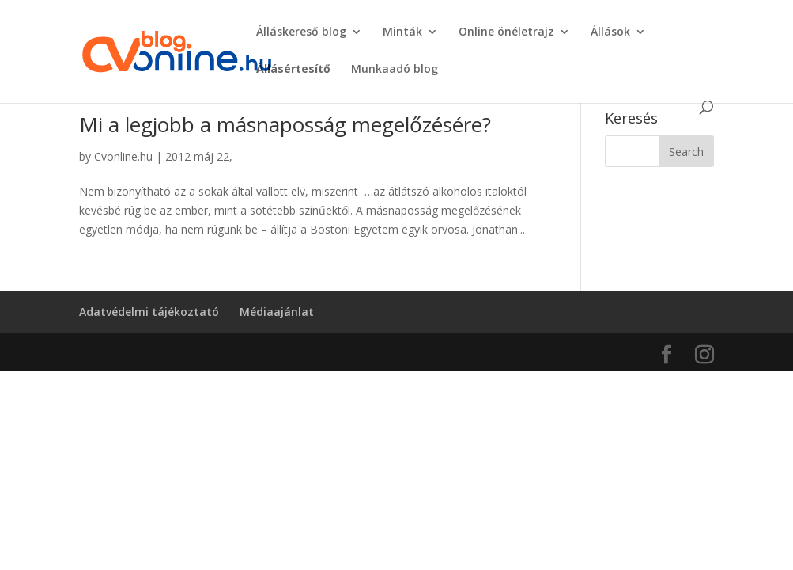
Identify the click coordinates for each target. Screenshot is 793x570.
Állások (610, 32)
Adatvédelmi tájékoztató (149, 311)
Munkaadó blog (394, 69)
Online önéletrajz (506, 32)
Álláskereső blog (301, 32)
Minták (402, 32)
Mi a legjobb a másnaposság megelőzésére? (285, 124)
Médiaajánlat (277, 311)
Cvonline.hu (123, 156)
